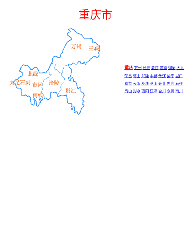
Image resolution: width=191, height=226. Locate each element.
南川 (179, 91)
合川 (162, 91)
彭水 (137, 91)
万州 (138, 68)
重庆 (129, 67)
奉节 (128, 83)
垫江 (162, 76)
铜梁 (172, 68)
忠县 (170, 83)
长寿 (146, 68)
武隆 (145, 76)
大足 (180, 68)
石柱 (179, 83)
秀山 (128, 91)
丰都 (153, 76)
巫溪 (145, 83)
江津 (153, 91)
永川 (170, 91)
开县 (162, 83)
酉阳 (145, 91)
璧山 (137, 76)
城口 (179, 76)
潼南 (163, 68)
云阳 (137, 83)
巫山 (153, 83)
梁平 (170, 76)
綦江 (155, 68)
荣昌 (128, 76)
